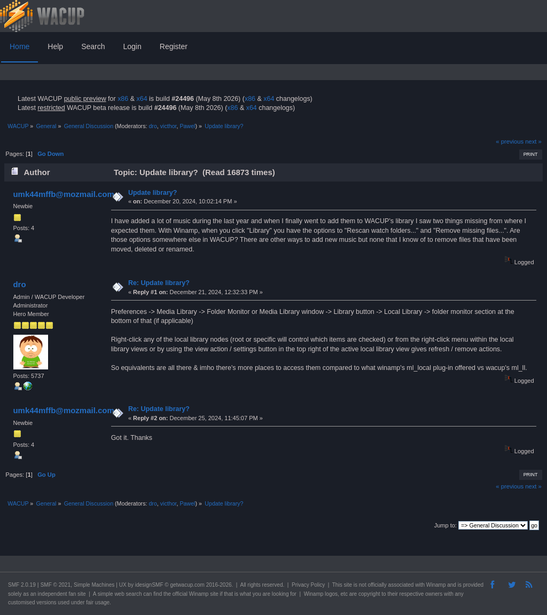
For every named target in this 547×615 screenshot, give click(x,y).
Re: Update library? (159, 283)
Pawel (187, 126)
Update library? (152, 192)
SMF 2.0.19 (22, 585)
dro (153, 126)
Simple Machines (94, 585)
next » (533, 141)
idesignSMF (149, 585)
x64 (141, 98)
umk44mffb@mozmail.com (63, 194)
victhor (168, 126)
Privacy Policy (308, 585)
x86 (123, 98)
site (347, 585)
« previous (509, 141)
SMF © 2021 (56, 585)
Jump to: (445, 525)
